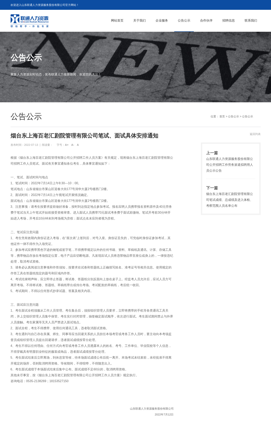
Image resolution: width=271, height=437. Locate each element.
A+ (66, 144)
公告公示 (233, 116)
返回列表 (255, 134)
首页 (222, 116)
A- (72, 144)
